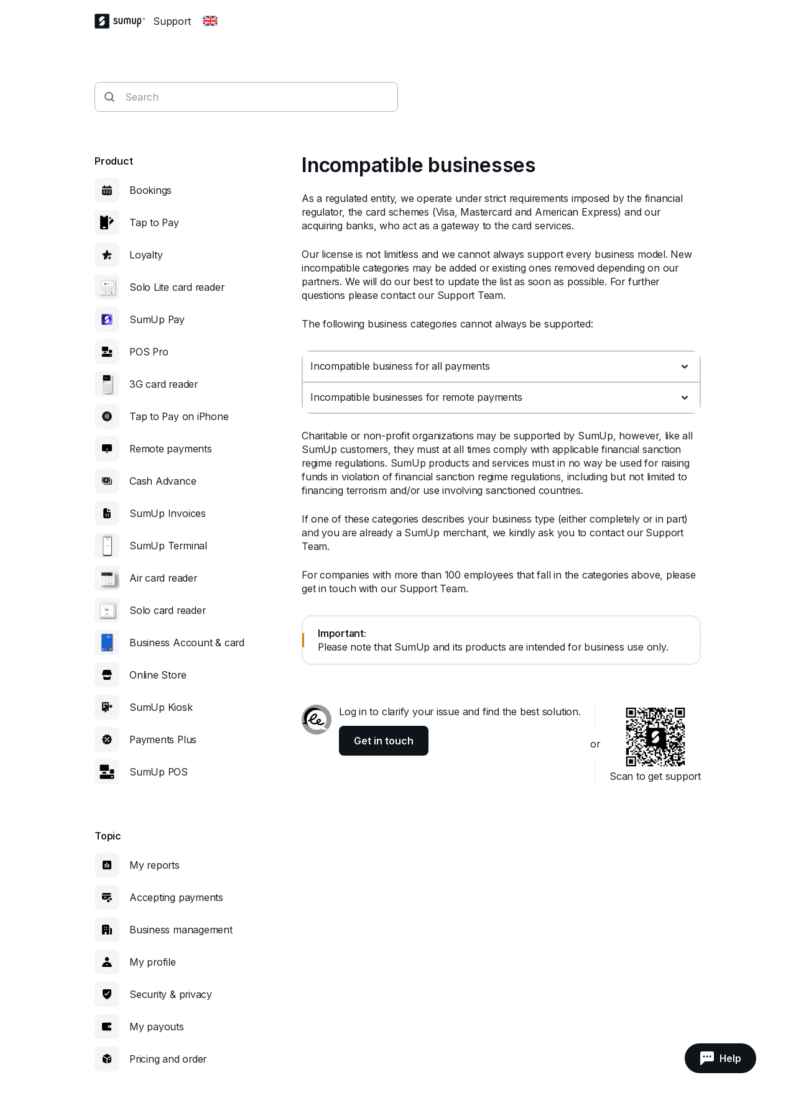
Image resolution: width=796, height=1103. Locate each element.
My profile (152, 962)
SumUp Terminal (168, 545)
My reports (154, 865)
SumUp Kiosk (161, 707)
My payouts (156, 1026)
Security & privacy (170, 994)
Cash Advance (162, 481)
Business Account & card (186, 642)
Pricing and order (167, 1059)
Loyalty (145, 255)
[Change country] (210, 21)
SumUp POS (158, 772)
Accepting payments (176, 897)
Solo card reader (167, 610)
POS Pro (148, 352)
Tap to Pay (154, 222)
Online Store (157, 675)
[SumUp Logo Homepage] (124, 21)
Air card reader (163, 578)
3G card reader (163, 384)
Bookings (150, 190)
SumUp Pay (157, 319)
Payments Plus (163, 739)
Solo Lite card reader (176, 287)
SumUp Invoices (167, 513)
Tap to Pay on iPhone (179, 416)
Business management (181, 929)
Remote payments (170, 448)
